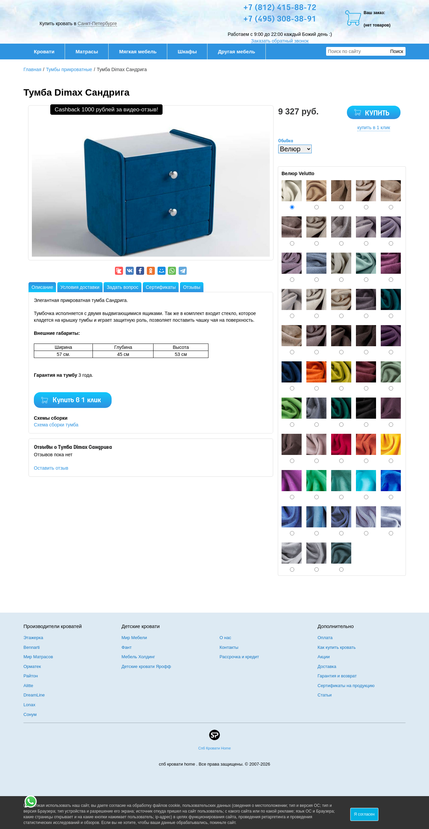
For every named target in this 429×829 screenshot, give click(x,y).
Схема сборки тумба (56, 424)
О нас (225, 637)
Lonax (29, 704)
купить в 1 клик (373, 127)
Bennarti (31, 647)
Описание (42, 287)
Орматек (32, 666)
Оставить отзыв (51, 468)
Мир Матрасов (38, 656)
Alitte (28, 685)
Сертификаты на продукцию (346, 685)
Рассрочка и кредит (239, 656)
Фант (127, 647)
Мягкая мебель (141, 51)
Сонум (30, 714)
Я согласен (364, 814)
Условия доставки (79, 287)
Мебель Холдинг (138, 656)
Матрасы (86, 51)
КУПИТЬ (377, 113)
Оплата (325, 637)
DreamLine (34, 694)
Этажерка (33, 637)
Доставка (327, 666)
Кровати (47, 51)
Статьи (325, 694)
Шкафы (187, 51)
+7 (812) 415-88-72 (279, 8)
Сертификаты (161, 287)
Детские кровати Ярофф (146, 666)
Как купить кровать (337, 647)
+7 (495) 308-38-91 (279, 19)
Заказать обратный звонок (280, 41)
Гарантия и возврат (337, 675)
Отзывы (191, 287)
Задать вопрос (122, 287)
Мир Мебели (134, 637)
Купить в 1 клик (77, 400)
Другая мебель (240, 51)
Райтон (30, 675)
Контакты (229, 647)
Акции (324, 656)
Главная (32, 69)
